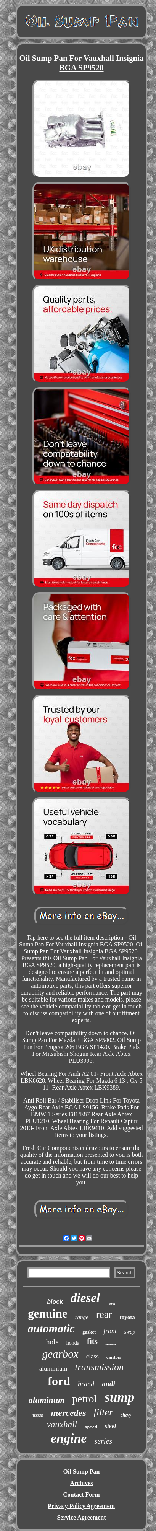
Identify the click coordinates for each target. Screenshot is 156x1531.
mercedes (68, 1413)
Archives (81, 1483)
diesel (85, 1298)
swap (129, 1332)
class (92, 1356)
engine (69, 1438)
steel (110, 1426)
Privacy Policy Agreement (81, 1506)
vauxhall (62, 1424)
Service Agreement (81, 1517)
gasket (89, 1332)
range (81, 1317)
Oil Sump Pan (81, 1471)
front (109, 1331)
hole (52, 1342)
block (55, 1301)
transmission (99, 1367)
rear (104, 1314)
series (103, 1441)
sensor (111, 1344)
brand (86, 1384)
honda (72, 1343)
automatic (51, 1328)
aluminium (53, 1368)
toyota (127, 1317)
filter (103, 1412)
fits (92, 1341)
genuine (47, 1313)
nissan (37, 1415)
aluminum (46, 1400)
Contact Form (81, 1494)
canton (113, 1357)
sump (119, 1397)
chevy (126, 1415)
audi (108, 1384)
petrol (84, 1399)
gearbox (60, 1354)
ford (59, 1381)
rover (112, 1303)
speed (91, 1427)
